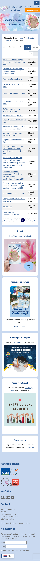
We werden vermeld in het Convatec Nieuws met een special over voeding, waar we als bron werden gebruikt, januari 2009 (14, 163)
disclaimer (13, 523)
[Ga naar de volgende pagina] (30, 220)
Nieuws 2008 (7, 207)
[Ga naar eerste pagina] (4, 220)
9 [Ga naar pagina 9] (14, 220)
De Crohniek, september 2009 (14, 93)
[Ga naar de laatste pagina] (34, 220)
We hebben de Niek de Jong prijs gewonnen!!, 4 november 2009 (14, 62)
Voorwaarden (24, 550)
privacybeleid (25, 523)
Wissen (35, 47)
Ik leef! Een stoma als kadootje (20, 236)
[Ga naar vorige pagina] (8, 220)
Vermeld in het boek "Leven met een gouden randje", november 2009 (13, 71)
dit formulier (29, 447)
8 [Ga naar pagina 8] (11, 220)
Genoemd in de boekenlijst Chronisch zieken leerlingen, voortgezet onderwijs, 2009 (13, 185)
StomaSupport (32, 10)
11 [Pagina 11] (22, 220)
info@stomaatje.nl (8, 519)
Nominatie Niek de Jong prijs (13, 79)
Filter (28, 47)
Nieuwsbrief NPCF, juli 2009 (13, 116)
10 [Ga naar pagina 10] (18, 220)
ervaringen (16, 342)
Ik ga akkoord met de (15, 550)
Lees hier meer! (20, 326)
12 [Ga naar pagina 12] (26, 220)
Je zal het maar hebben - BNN (14, 193)
